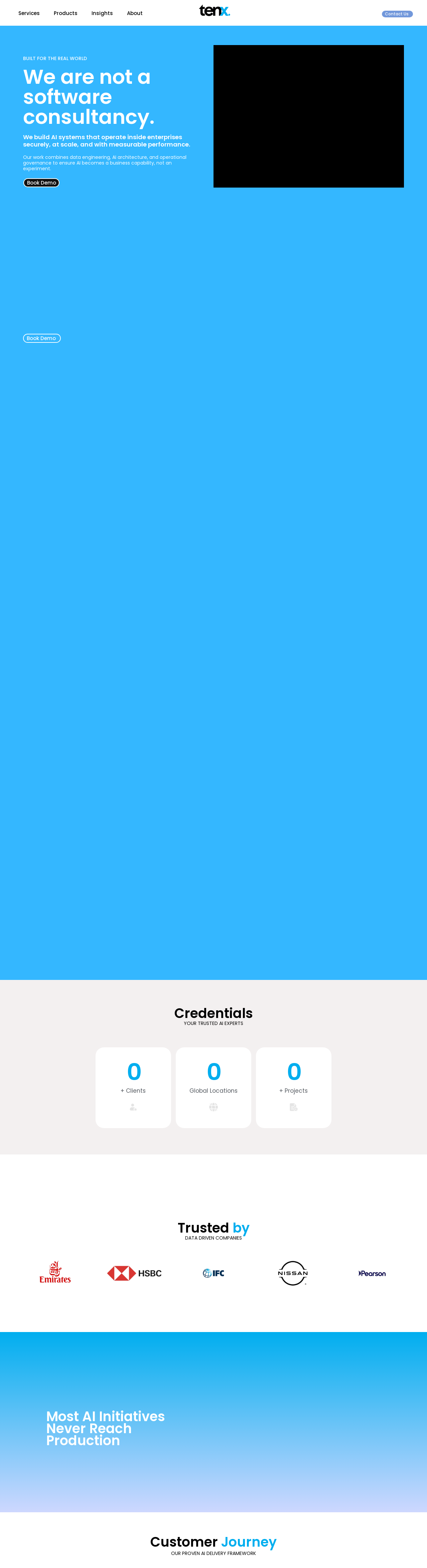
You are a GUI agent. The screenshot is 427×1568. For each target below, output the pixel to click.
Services (29, 13)
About (135, 13)
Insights (102, 13)
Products (66, 13)
